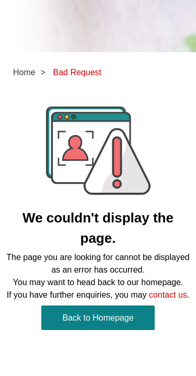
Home (24, 72)
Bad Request (77, 72)
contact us (168, 294)
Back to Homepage (97, 317)
